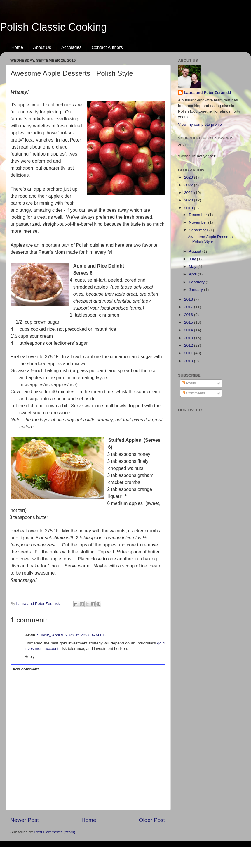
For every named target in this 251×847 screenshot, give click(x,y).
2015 (189, 322)
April (193, 274)
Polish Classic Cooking (53, 27)
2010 (189, 361)
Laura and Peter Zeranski (207, 92)
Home (17, 47)
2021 (189, 192)
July (193, 259)
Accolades (71, 47)
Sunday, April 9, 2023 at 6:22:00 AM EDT (72, 635)
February (197, 282)
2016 (189, 315)
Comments (193, 393)
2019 (189, 208)
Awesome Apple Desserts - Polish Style (211, 239)
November (198, 222)
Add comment (26, 669)
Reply (30, 656)
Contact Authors (107, 47)
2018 (189, 299)
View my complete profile (200, 124)
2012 (189, 345)
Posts (189, 383)
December (198, 215)
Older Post (152, 820)
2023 (189, 177)
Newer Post (24, 820)
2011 (189, 353)
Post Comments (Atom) (54, 832)
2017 (189, 307)
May (193, 266)
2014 (189, 330)
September (199, 230)
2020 (189, 200)
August (195, 251)
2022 (189, 185)
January (196, 289)
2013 (189, 338)
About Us (42, 47)
